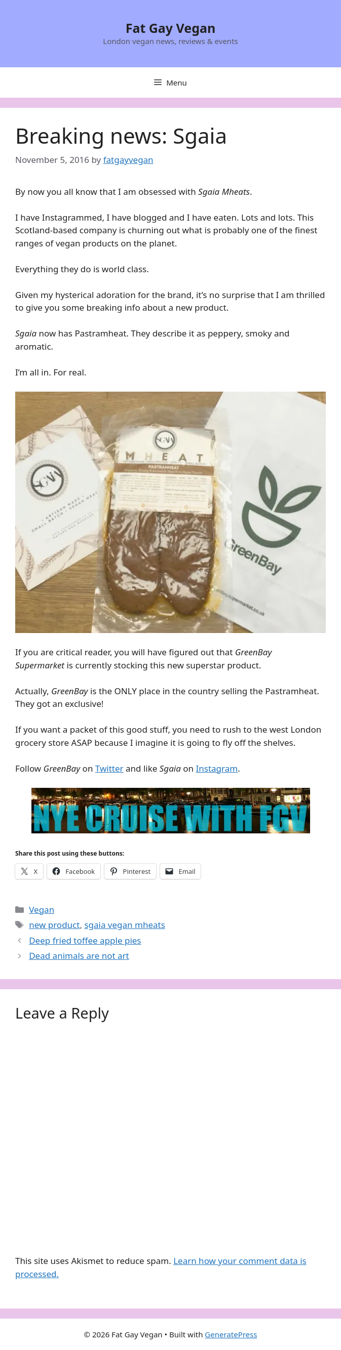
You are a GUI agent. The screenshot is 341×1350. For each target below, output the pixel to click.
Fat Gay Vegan (171, 27)
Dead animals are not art (79, 955)
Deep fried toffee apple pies (85, 940)
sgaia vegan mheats (124, 925)
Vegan (41, 909)
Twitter (109, 768)
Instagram (217, 768)
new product (54, 925)
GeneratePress (231, 1334)
